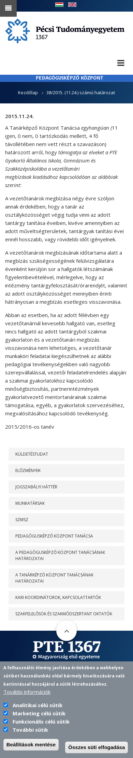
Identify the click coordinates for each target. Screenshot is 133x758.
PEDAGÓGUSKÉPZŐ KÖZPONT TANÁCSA (54, 536)
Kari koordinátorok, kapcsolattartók (58, 597)
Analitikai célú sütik (37, 710)
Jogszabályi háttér (36, 487)
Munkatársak (30, 503)
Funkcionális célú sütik (41, 727)
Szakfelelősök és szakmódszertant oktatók (63, 614)
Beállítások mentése (31, 750)
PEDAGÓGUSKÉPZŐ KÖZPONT (69, 78)
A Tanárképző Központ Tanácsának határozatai (54, 578)
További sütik (30, 735)
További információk (26, 697)
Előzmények (28, 470)
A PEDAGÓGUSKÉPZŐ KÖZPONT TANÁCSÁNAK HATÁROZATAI (60, 555)
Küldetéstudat (31, 454)
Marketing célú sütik (39, 718)
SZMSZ (21, 520)
